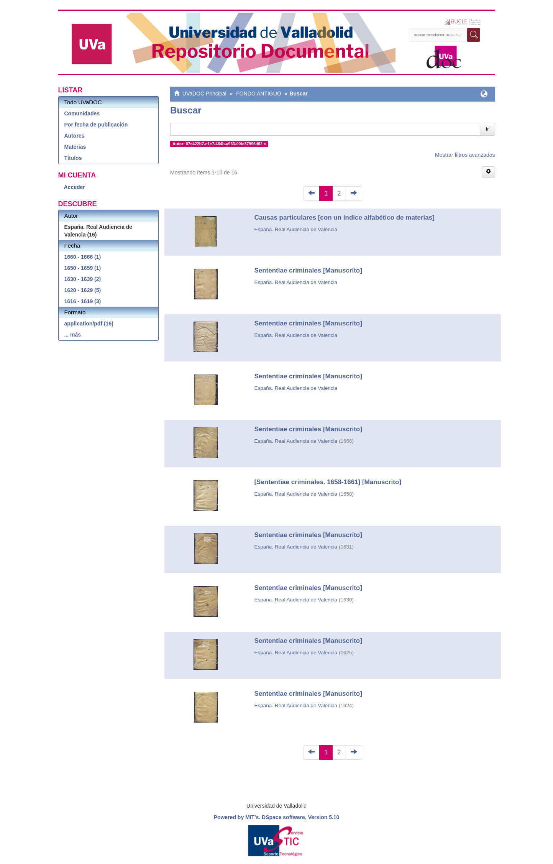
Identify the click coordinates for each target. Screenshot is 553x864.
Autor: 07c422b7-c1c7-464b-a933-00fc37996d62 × (219, 143)
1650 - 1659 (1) (82, 268)
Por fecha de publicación (96, 125)
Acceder (74, 187)
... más (72, 335)
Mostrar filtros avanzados (465, 155)
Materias (75, 147)
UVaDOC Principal (204, 93)
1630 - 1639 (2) (82, 279)
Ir (487, 129)
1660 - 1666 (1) (82, 257)
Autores (74, 136)
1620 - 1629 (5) (82, 290)
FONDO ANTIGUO (258, 93)
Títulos (73, 158)
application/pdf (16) (88, 323)
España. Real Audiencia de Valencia (295, 229)
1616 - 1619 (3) (82, 301)
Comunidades (82, 113)
